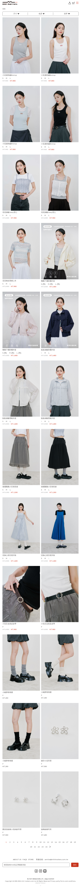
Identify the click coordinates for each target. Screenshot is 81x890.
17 (67, 842)
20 (31, 847)
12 (48, 842)
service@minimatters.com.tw (56, 859)
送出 (75, 865)
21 (35, 847)
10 (40, 842)
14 (56, 842)
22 (39, 847)
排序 (65, 14)
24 (46, 847)
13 (52, 842)
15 (60, 842)
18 (71, 842)
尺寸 (15, 14)
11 (44, 842)
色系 (40, 14)
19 (75, 842)
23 (43, 847)
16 (63, 842)
